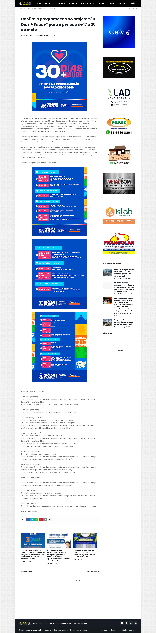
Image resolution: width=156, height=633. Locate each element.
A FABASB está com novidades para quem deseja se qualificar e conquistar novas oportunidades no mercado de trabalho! (58, 555)
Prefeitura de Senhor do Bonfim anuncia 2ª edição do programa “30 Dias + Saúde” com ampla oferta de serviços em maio (33, 554)
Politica (121, 3)
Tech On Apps (81, 630)
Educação (72, 3)
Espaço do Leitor (87, 3)
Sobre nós (51, 9)
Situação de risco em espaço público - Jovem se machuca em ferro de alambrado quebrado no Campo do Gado (124, 287)
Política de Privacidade (36, 9)
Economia (60, 3)
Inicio (39, 3)
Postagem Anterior (26, 571)
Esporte (101, 3)
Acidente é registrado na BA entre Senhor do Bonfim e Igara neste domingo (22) (124, 273)
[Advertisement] (119, 386)
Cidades (48, 3)
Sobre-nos (133, 630)
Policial (111, 3)
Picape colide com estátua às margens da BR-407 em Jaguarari (123, 322)
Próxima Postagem (92, 571)
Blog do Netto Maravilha (34, 630)
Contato (22, 9)
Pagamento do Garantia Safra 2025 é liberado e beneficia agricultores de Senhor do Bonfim (84, 553)
